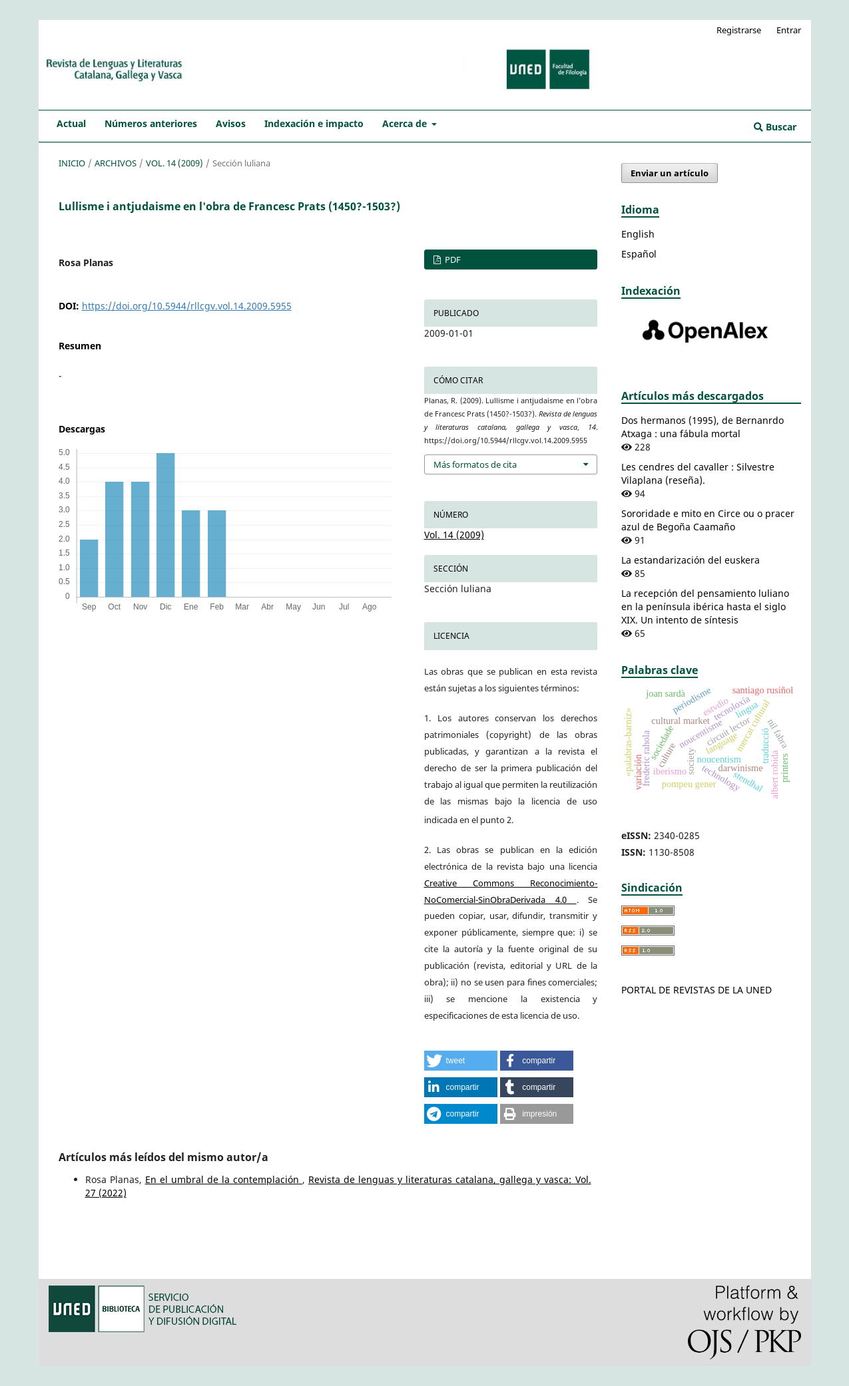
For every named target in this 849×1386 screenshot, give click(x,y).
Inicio (72, 163)
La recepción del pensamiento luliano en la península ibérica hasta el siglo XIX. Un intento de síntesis (705, 606)
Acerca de (405, 123)
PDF (452, 259)
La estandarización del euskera (690, 560)
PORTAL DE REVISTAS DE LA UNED (696, 989)
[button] (460, 1061)
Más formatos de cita (475, 464)
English (638, 234)
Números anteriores (151, 123)
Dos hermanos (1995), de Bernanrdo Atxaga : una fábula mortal (702, 427)
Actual (71, 123)
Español (639, 254)
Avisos (231, 123)
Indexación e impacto (314, 123)
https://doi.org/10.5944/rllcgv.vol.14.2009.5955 (187, 305)
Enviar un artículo (669, 173)
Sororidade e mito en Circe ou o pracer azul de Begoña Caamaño (707, 520)
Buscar (775, 126)
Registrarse (738, 30)
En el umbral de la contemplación (223, 1179)
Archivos (116, 163)
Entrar (788, 30)
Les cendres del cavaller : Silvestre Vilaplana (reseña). (697, 473)
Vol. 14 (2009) (174, 163)
